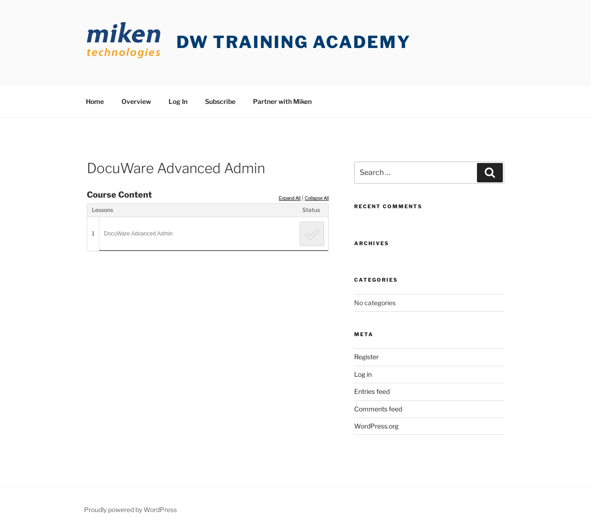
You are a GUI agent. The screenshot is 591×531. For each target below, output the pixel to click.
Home (95, 101)
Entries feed (372, 391)
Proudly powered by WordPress (130, 509)
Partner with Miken (282, 101)
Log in (363, 374)
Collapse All (317, 198)
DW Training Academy (293, 42)
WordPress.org (376, 426)
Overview (136, 101)
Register (366, 357)
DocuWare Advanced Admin (138, 233)
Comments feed (378, 409)
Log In (178, 101)
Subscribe (220, 101)
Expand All (290, 198)
